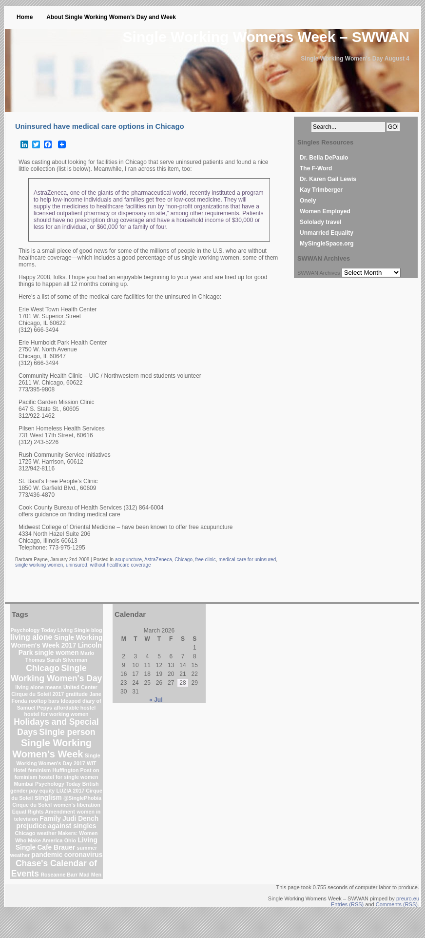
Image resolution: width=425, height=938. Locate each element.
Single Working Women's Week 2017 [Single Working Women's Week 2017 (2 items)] (56, 641)
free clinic (205, 559)
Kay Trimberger (321, 189)
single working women (39, 565)
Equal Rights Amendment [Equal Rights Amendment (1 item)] (43, 812)
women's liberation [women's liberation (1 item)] (77, 805)
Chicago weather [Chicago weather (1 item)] (35, 833)
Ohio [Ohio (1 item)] (70, 840)
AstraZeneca (158, 559)
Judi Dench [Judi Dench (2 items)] (80, 818)
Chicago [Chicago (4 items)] (42, 668)
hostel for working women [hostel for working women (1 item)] (56, 714)
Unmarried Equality (326, 232)
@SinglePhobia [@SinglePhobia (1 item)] (82, 798)
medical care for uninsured (247, 559)
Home (25, 17)
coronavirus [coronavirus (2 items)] (83, 854)
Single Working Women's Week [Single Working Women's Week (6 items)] (52, 748)
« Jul (155, 699)
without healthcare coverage (120, 565)
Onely (308, 200)
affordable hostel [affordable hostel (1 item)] (75, 708)
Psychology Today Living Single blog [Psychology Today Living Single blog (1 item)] (56, 630)
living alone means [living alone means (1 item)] (38, 687)
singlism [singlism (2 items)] (48, 797)
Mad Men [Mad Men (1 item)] (90, 874)
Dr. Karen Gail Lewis (328, 179)
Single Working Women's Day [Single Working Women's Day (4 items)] (56, 673)
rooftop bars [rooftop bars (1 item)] (44, 701)
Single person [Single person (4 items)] (67, 732)
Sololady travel (320, 222)
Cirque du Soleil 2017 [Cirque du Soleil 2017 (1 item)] (37, 694)
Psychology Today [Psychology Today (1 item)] (57, 784)
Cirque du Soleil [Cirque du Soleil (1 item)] (32, 805)
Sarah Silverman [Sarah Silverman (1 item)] (67, 660)
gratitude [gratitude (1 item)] (76, 694)
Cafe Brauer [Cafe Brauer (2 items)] (56, 847)
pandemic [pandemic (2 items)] (46, 854)
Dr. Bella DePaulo (324, 157)
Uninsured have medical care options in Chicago (99, 126)
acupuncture (128, 559)
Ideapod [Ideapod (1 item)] (71, 701)
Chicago (183, 559)
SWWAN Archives (318, 273)
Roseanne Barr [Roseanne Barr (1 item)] (58, 874)
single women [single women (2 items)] (57, 652)
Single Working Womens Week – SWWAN (266, 37)
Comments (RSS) (397, 904)
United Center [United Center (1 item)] (80, 687)
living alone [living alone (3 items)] (31, 637)
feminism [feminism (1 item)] (39, 770)
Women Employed (325, 211)
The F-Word (316, 168)
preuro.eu (407, 898)
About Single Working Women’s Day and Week (111, 17)
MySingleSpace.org (327, 243)
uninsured (76, 565)
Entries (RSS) (347, 904)
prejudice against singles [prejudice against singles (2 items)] (57, 826)
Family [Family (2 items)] (49, 818)
